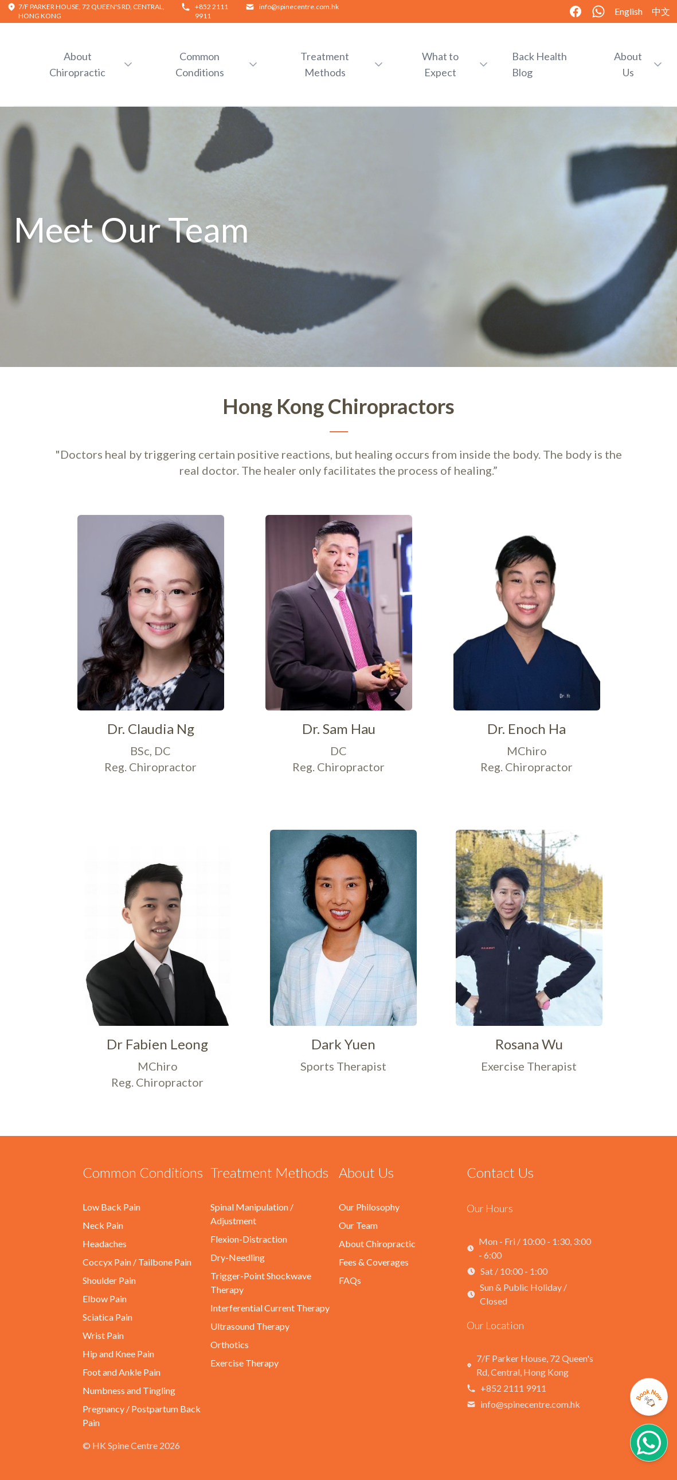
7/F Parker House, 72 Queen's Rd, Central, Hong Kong (534, 1365)
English (629, 11)
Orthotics (229, 1344)
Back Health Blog (539, 64)
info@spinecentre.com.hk (299, 6)
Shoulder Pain (109, 1280)
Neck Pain (103, 1225)
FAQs (350, 1280)
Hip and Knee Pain (118, 1353)
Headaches (105, 1243)
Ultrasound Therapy (249, 1326)
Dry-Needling (237, 1257)
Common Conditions (143, 1172)
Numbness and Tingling (129, 1390)
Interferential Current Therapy (270, 1307)
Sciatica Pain (107, 1316)
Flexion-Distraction (248, 1238)
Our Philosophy (369, 1206)
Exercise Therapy (244, 1362)
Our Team (358, 1225)
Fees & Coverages (374, 1261)
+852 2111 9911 (513, 1388)
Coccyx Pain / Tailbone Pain (137, 1261)
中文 (661, 11)
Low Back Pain (111, 1206)
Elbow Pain (105, 1298)
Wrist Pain (103, 1335)
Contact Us (500, 1172)
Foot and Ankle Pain (122, 1371)
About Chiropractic (377, 1243)
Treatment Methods (269, 1172)
